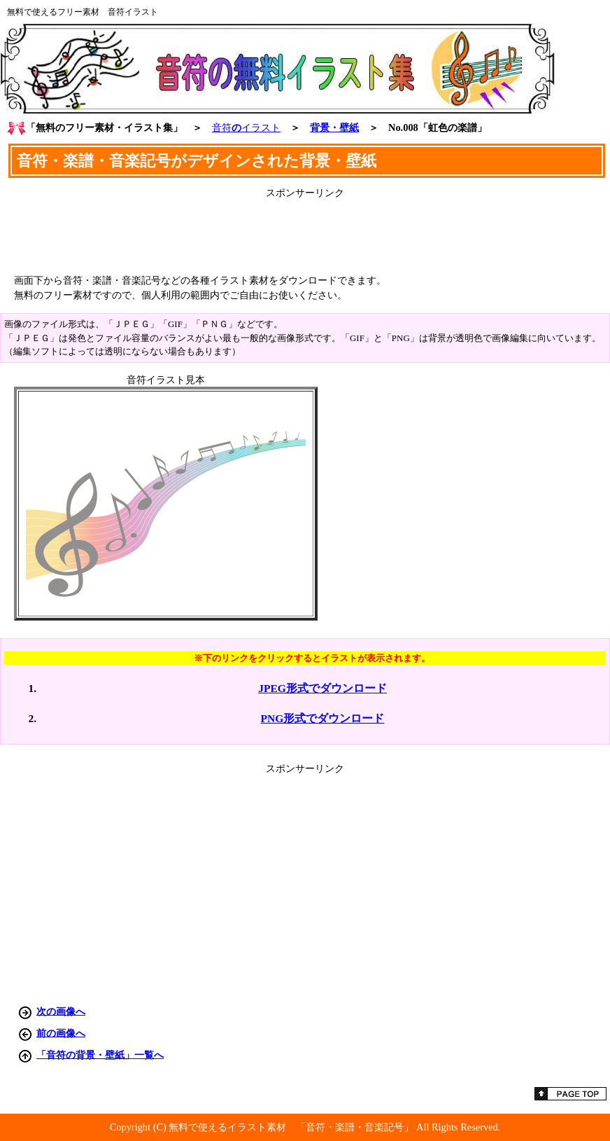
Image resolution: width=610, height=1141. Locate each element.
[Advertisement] (305, 231)
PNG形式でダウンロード (323, 718)
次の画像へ (60, 1010)
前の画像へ (60, 1032)
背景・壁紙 (334, 127)
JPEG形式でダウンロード (322, 688)
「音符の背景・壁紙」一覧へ (100, 1054)
